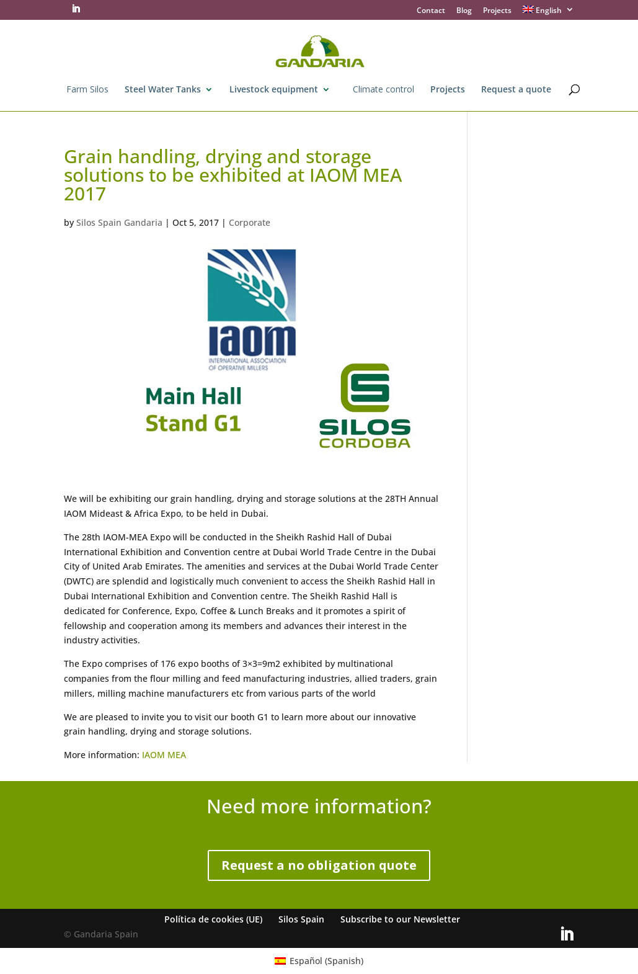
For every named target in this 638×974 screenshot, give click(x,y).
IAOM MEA (164, 755)
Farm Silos (87, 90)
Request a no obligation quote (319, 865)
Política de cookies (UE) (213, 919)
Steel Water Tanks (163, 90)
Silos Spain (301, 919)
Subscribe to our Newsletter (400, 919)
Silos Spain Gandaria (119, 222)
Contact (431, 11)
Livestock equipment (273, 90)
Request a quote (516, 90)
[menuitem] (549, 13)
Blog (464, 11)
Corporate (249, 222)
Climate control (383, 90)
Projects (497, 11)
